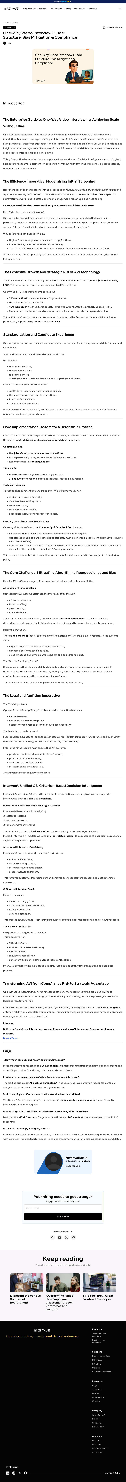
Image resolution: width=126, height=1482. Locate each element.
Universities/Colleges (101, 1372)
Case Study (97, 1389)
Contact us (97, 1423)
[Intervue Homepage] (11, 8)
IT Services (97, 1360)
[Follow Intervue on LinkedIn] (7, 1473)
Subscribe (63, 1216)
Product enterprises (101, 1356)
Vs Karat (95, 1440)
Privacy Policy (98, 1427)
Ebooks (95, 1393)
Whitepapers (98, 1397)
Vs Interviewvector (100, 1448)
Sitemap (96, 1401)
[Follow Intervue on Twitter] (19, 1473)
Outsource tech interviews (99, 1334)
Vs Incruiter (97, 1444)
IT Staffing (96, 1364)
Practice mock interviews (98, 1341)
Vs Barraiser (97, 1452)
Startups (96, 1368)
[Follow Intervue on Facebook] (25, 1473)
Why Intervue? (98, 1415)
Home (6, 22)
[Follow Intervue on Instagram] (13, 1473)
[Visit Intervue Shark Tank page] (63, 1)
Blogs (15, 22)
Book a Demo (10, 1038)
